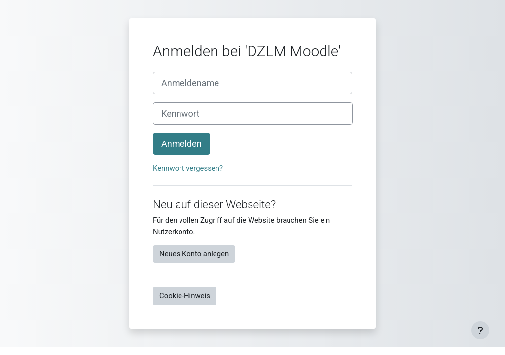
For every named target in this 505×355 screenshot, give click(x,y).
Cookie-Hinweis (184, 295)
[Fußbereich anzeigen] (480, 330)
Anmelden (181, 144)
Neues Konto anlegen (194, 253)
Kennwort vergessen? (188, 168)
